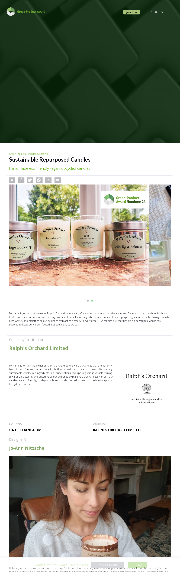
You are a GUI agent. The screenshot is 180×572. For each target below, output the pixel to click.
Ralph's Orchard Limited (117, 430)
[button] (12, 180)
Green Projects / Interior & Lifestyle (28, 153)
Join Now (131, 12)
